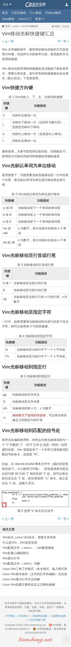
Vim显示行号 (11, 558)
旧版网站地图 (58, 616)
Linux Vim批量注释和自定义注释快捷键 (28, 584)
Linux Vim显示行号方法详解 (21, 579)
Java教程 (8, 18)
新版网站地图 (40, 616)
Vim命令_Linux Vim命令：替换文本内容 (29, 537)
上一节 (8, 41)
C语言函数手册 (37, 619)
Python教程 (53, 12)
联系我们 (24, 616)
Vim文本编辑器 (29, 26)
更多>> (40, 18)
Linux (16, 26)
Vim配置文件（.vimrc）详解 (21, 563)
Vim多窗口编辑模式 (15, 553)
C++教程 (36, 12)
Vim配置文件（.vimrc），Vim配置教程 (28, 547)
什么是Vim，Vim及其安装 (19, 542)
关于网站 (10, 616)
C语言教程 (19, 12)
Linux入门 (24, 18)
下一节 (63, 41)
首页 (5, 12)
